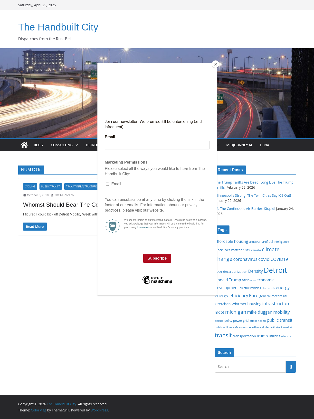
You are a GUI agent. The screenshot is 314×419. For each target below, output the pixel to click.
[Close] (215, 64)
